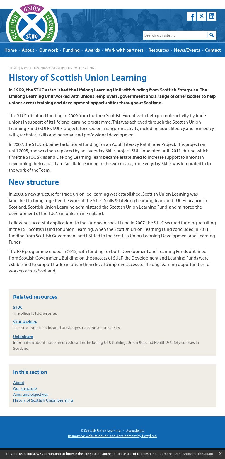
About (26, 68)
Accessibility (135, 430)
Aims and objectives (30, 394)
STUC (17, 307)
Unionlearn (23, 336)
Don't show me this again (193, 453)
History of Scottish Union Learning (64, 68)
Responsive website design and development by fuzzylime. (112, 436)
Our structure (25, 388)
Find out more (161, 453)
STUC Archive (25, 322)
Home (13, 68)
